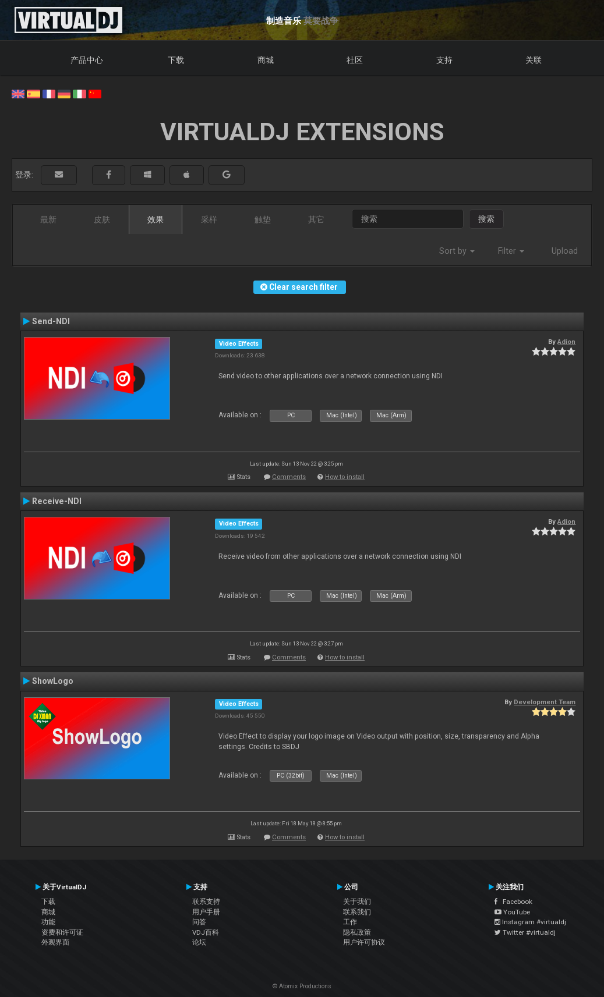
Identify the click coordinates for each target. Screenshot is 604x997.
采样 (209, 219)
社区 (355, 60)
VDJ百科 (205, 932)
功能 (48, 922)
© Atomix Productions (302, 986)
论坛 (199, 942)
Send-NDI (51, 321)
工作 (350, 922)
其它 (316, 219)
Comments (289, 477)
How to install (345, 477)
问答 (199, 922)
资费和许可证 (62, 932)
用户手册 (206, 912)
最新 (48, 219)
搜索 (486, 218)
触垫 (263, 219)
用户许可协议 (364, 942)
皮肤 (102, 219)
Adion (566, 342)
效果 (155, 219)
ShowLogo (52, 681)
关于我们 (357, 901)
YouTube (512, 912)
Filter (511, 251)
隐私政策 (357, 932)
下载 (176, 60)
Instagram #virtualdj (530, 922)
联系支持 (206, 901)
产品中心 (86, 60)
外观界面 (55, 942)
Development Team (544, 702)
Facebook (513, 901)
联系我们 (357, 912)
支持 (444, 60)
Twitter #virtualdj (525, 932)
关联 (533, 60)
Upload (565, 251)
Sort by (457, 251)
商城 (265, 60)
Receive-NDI (57, 501)
